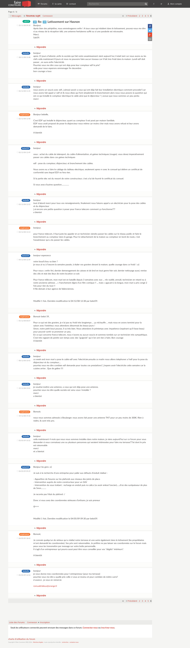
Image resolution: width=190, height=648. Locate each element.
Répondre (40, 47)
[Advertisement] (80, 610)
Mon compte (174, 3)
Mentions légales (38, 642)
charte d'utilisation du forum (21, 639)
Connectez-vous (90, 628)
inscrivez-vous (107, 628)
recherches (65, 642)
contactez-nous (74, 642)
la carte (57, 3)
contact (71, 3)
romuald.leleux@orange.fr (45, 586)
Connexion (48, 15)
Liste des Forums (17, 622)
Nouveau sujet (32, 15)
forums (42, 3)
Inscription (45, 622)
